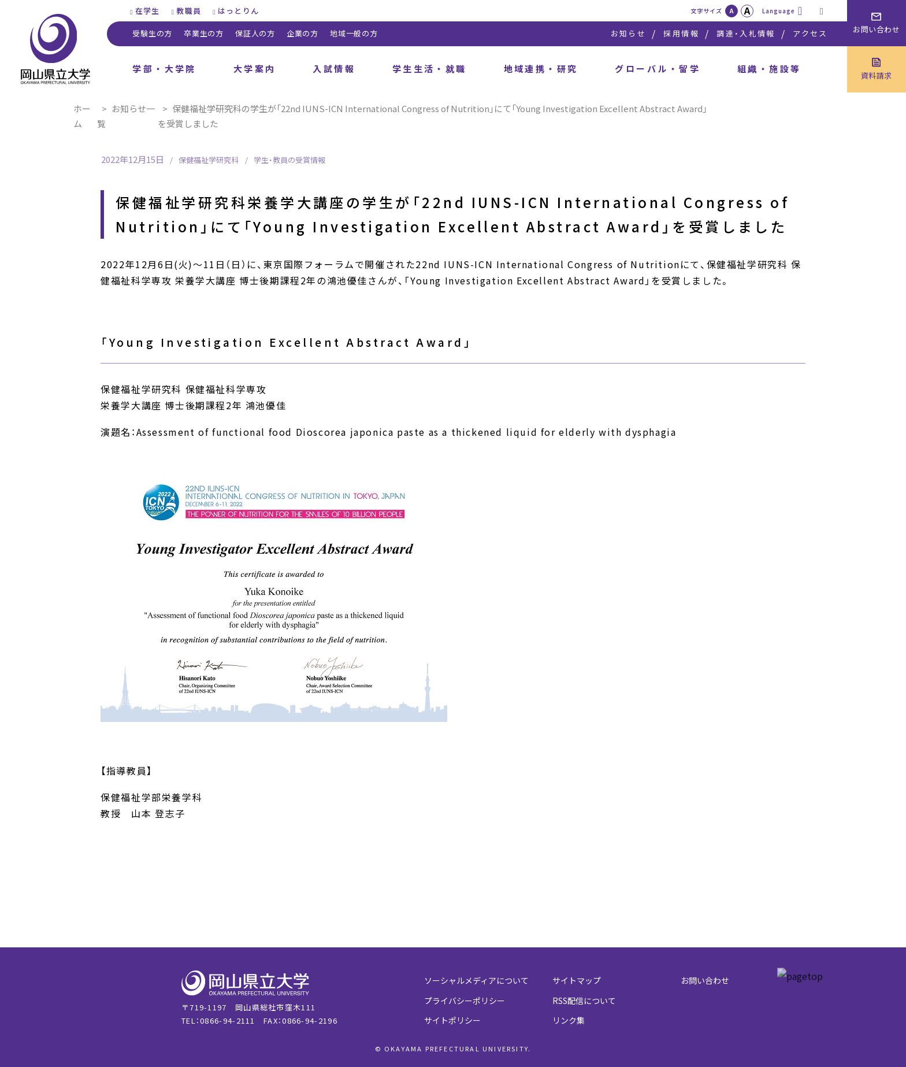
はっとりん (238, 10)
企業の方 (302, 33)
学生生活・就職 (429, 68)
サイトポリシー (452, 1020)
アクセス (810, 33)
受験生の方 (152, 33)
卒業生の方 (204, 33)
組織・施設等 (769, 68)
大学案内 (254, 68)
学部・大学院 (164, 68)
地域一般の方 (354, 33)
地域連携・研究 (541, 68)
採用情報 (681, 33)
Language (778, 10)
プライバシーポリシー (464, 1000)
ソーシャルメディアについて (476, 980)
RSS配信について (584, 1000)
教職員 (188, 10)
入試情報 (334, 68)
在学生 (147, 10)
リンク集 (568, 1020)
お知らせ (628, 33)
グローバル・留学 (657, 68)
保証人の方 (255, 33)
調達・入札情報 (745, 33)
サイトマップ (576, 980)
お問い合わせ (705, 980)
